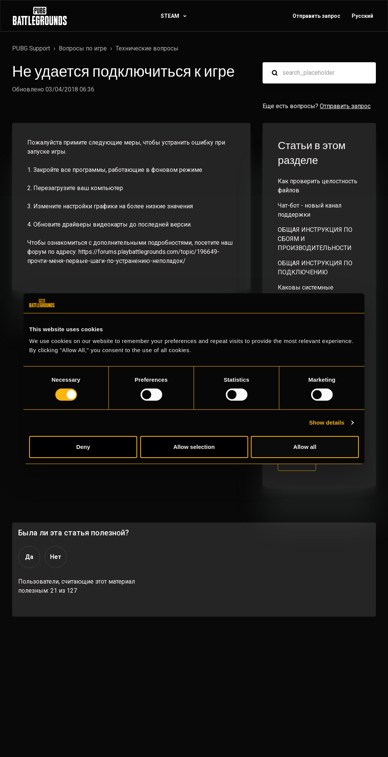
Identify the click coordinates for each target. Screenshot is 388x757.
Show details (326, 422)
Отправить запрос (316, 16)
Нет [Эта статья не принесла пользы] (55, 556)
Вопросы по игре (83, 48)
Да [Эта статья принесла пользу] (29, 556)
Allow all (304, 447)
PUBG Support (31, 48)
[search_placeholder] (319, 72)
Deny (83, 447)
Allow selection (193, 447)
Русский (362, 16)
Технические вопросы (147, 48)
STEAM (170, 16)
